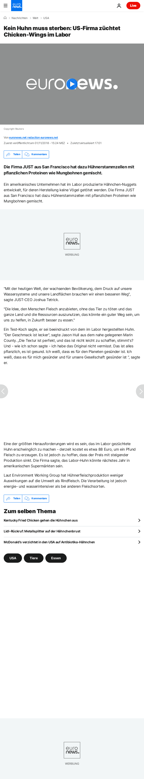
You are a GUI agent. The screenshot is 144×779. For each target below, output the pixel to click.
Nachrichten (20, 18)
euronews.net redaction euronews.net (33, 137)
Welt (35, 18)
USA (46, 18)
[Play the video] (72, 84)
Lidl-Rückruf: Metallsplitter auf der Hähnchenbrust (42, 531)
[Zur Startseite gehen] (16, 5)
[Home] (5, 17)
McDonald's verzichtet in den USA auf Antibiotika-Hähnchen (49, 542)
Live (133, 5)
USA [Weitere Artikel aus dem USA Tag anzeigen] (12, 558)
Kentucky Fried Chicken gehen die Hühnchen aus (41, 520)
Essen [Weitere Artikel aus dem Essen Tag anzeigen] (56, 558)
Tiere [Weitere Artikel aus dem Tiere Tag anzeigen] (34, 558)
